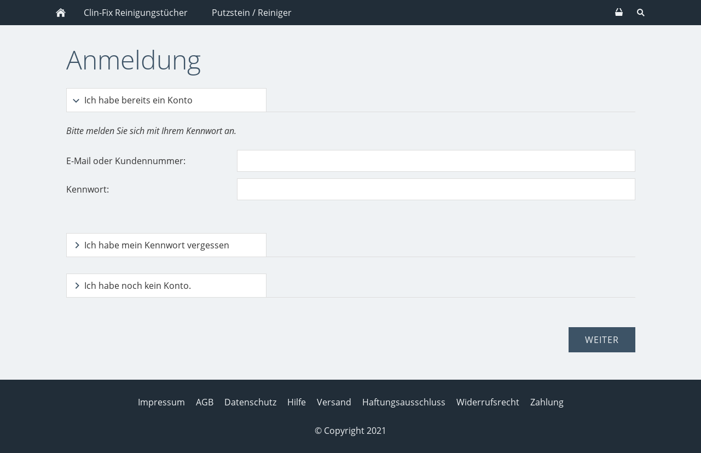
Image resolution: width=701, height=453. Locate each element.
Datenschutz (250, 402)
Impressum (161, 402)
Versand (334, 402)
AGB (204, 402)
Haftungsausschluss (403, 402)
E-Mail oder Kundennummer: (126, 161)
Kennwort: (87, 189)
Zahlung (547, 402)
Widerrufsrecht (487, 402)
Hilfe (296, 402)
